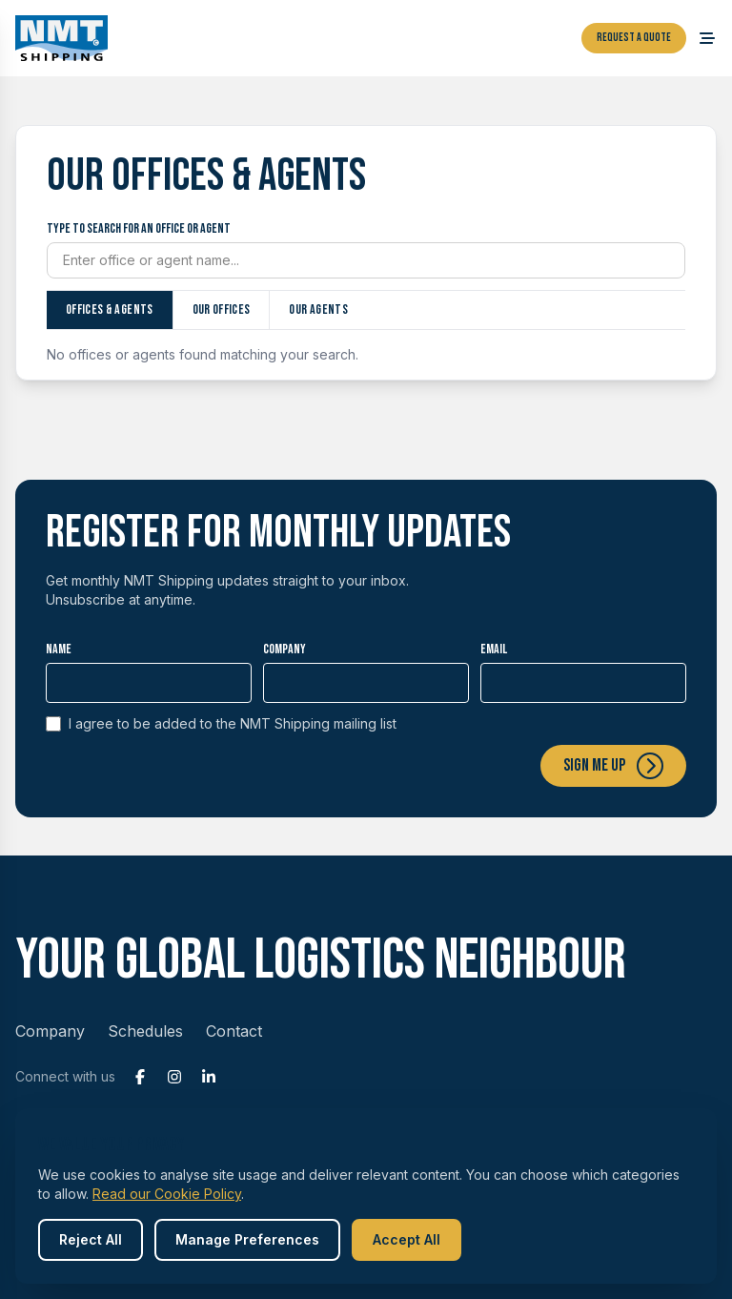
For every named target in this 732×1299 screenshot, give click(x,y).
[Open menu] (707, 38)
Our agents (318, 309)
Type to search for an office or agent (139, 228)
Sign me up (613, 766)
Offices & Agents (109, 309)
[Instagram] (174, 1076)
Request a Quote (634, 38)
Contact (234, 1031)
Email (493, 649)
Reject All (90, 1239)
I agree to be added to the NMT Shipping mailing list (221, 723)
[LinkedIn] (208, 1076)
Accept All (406, 1239)
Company (284, 649)
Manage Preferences (247, 1239)
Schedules (145, 1031)
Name (58, 649)
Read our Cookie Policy (166, 1194)
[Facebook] (140, 1076)
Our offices (222, 309)
